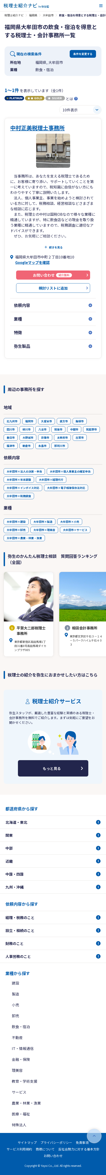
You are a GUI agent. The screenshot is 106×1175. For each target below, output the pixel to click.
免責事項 (82, 1142)
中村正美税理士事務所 (37, 128)
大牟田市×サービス (75, 530)
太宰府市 (62, 437)
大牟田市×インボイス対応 (23, 488)
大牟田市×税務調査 (19, 496)
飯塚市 (80, 421)
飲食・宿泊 (21, 1026)
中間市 (74, 429)
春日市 (11, 437)
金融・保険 (21, 1059)
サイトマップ (27, 1142)
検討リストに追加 (53, 288)
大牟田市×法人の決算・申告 (24, 471)
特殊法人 (19, 1124)
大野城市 (27, 437)
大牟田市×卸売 (16, 530)
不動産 (17, 1037)
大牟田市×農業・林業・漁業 (24, 538)
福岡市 (29, 421)
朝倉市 (26, 446)
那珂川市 (59, 446)
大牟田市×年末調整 (19, 479)
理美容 (17, 1070)
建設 (15, 983)
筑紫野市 (91, 429)
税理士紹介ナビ (14, 15)
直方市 (64, 421)
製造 (15, 994)
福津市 (11, 446)
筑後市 (58, 429)
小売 (15, 1004)
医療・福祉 (21, 1114)
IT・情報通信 (23, 1048)
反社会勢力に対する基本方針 (79, 1149)
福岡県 (33, 15)
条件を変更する (82, 54)
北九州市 (12, 421)
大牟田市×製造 (42, 522)
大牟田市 (48, 15)
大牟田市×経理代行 (51, 479)
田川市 (11, 429)
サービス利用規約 (19, 1149)
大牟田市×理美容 (44, 530)
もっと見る (52, 768)
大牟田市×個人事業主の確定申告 (70, 471)
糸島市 (42, 446)
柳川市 (26, 429)
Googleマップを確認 (32, 262)
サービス (19, 1092)
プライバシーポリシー (56, 1142)
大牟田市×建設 (16, 522)
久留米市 (46, 421)
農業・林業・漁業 (26, 1103)
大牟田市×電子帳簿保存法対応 (66, 488)
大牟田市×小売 (69, 522)
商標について (45, 1149)
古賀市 (80, 437)
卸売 (15, 1015)
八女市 (42, 429)
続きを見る (56, 247)
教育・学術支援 (24, 1081)
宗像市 (45, 437)
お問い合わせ (53, 1155)
